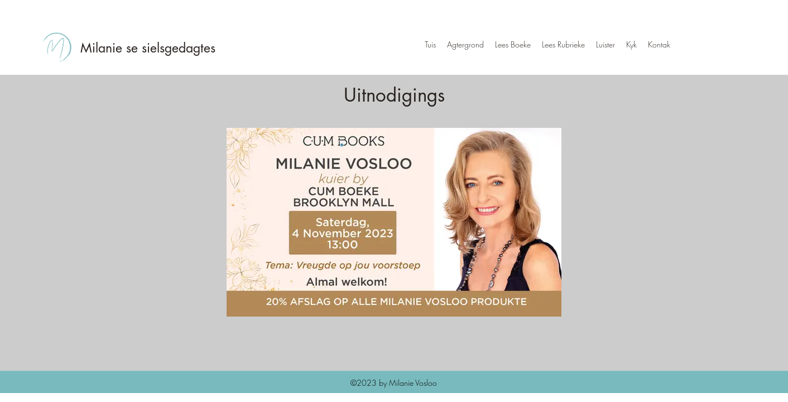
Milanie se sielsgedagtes (147, 48)
